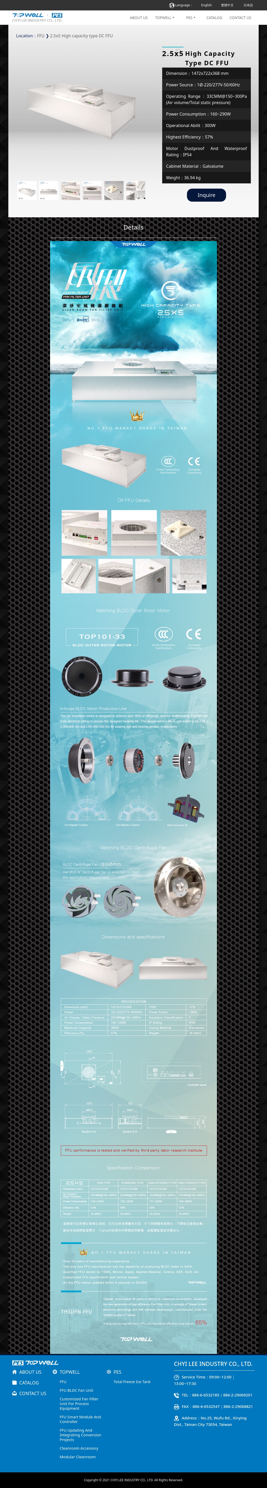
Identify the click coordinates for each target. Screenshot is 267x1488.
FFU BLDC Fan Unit (76, 1390)
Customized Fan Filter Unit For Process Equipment (79, 1403)
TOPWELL (163, 17)
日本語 (248, 5)
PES (189, 17)
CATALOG (214, 17)
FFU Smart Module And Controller (80, 1419)
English (206, 5)
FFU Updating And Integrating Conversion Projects (80, 1434)
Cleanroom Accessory (79, 1448)
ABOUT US (139, 17)
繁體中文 (227, 5)
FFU (40, 36)
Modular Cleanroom (78, 1456)
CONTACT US (240, 17)
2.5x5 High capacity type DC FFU (81, 36)
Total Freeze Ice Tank (132, 1381)
